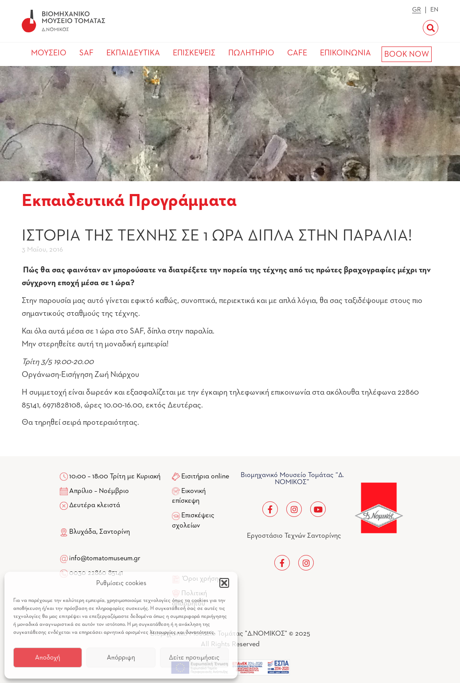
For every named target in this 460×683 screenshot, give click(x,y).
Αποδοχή (47, 657)
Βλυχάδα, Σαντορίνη (95, 532)
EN (434, 10)
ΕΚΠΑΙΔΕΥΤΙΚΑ (133, 53)
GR (416, 10)
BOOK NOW (406, 54)
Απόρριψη (121, 657)
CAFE (297, 53)
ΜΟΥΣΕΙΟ (48, 53)
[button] (224, 582)
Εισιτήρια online (205, 476)
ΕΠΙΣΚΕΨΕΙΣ (194, 53)
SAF (86, 53)
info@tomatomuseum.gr (104, 558)
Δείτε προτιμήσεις (194, 657)
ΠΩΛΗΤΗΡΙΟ (251, 53)
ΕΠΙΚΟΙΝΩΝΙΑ (345, 53)
